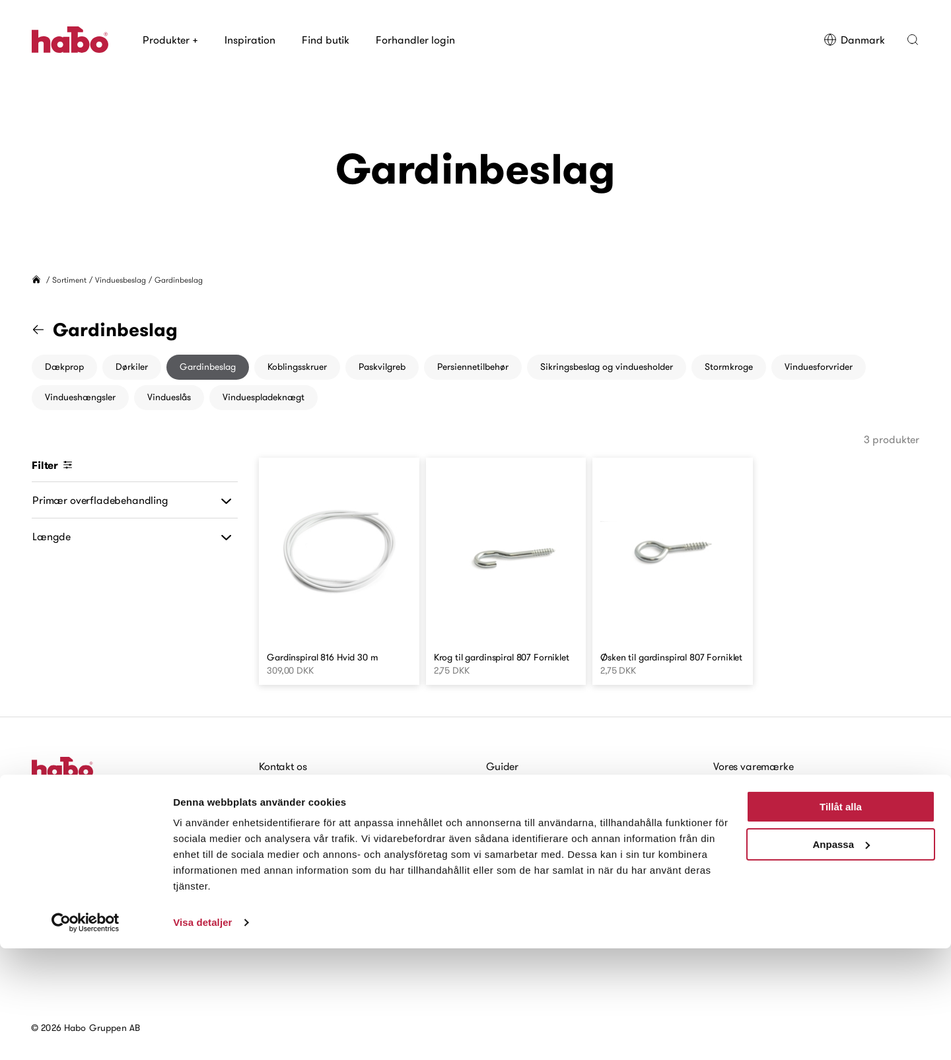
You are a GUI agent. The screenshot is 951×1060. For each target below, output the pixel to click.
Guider (502, 766)
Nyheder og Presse (756, 868)
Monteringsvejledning (536, 786)
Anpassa (841, 955)
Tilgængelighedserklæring (312, 866)
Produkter (170, 39)
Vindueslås (169, 397)
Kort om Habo (745, 807)
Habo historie (744, 786)
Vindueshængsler (80, 397)
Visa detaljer (202, 1034)
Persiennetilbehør (473, 366)
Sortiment (69, 280)
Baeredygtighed (751, 848)
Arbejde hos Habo (300, 827)
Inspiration (250, 39)
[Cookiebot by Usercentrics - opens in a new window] (85, 1034)
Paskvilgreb (382, 366)
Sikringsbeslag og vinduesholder (606, 366)
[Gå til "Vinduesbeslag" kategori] (46, 329)
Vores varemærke (753, 766)
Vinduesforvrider (819, 366)
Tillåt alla (841, 918)
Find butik (325, 39)
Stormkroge (729, 366)
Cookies (277, 848)
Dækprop (64, 366)
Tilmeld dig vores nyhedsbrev (105, 849)
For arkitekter (517, 827)
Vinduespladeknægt (263, 397)
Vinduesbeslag (120, 280)
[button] (912, 39)
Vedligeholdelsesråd (532, 807)
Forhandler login (415, 39)
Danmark (854, 39)
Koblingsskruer (297, 366)
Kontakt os (282, 766)
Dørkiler (132, 366)
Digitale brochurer (528, 848)
